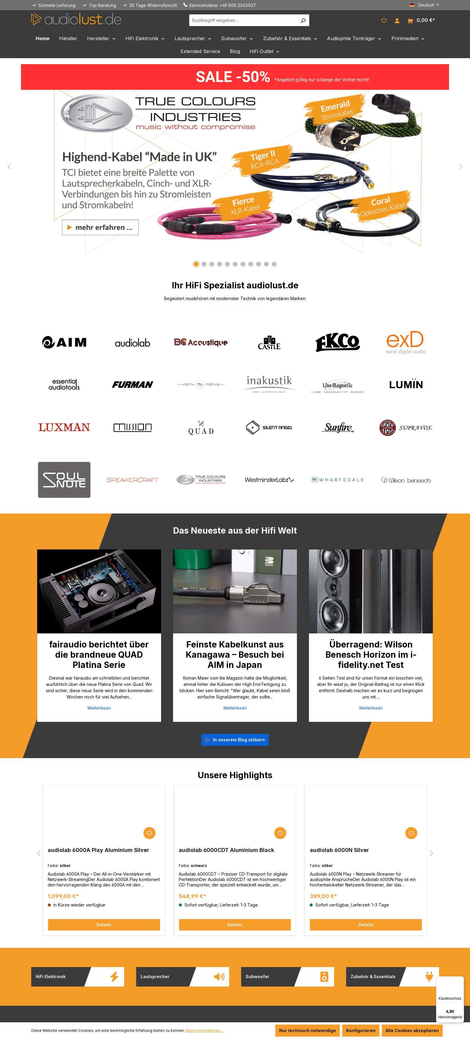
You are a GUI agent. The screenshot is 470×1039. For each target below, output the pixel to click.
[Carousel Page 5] (227, 264)
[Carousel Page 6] (235, 264)
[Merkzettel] (384, 20)
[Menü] (460, 980)
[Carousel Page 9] (258, 264)
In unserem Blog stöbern (239, 739)
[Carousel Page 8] (250, 264)
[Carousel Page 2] (204, 264)
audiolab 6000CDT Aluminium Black (226, 850)
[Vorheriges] (8, 166)
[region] (235, 166)
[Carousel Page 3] (211, 264)
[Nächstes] (461, 166)
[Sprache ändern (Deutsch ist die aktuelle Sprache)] (424, 5)
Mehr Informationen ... (205, 1030)
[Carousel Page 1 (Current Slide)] (196, 264)
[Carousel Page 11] (274, 264)
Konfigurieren (361, 1030)
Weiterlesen (99, 707)
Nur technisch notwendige (307, 1030)
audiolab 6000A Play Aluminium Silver (98, 850)
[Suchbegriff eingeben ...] (243, 20)
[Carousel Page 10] (266, 264)
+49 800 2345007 (238, 5)
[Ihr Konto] (397, 20)
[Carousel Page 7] (243, 264)
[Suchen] (303, 20)
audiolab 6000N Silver (339, 850)
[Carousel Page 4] (219, 264)
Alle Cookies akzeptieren (412, 1030)
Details (104, 924)
